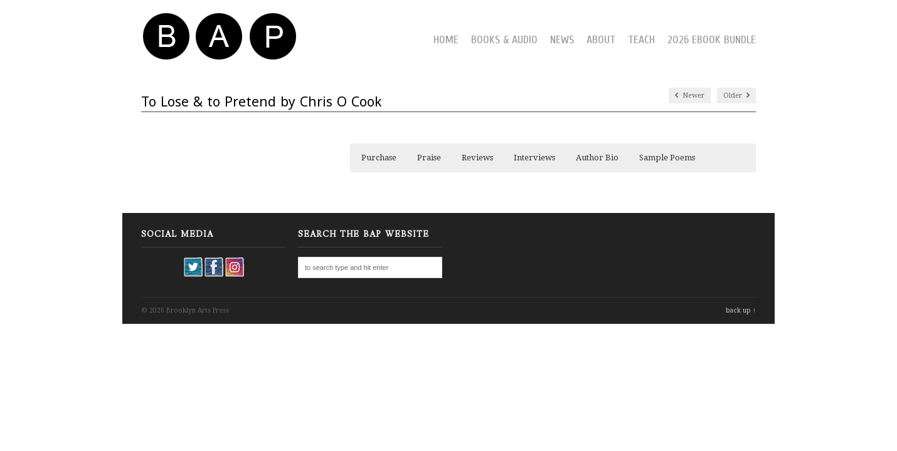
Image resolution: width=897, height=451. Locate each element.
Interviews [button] (534, 157)
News (562, 39)
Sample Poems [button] (667, 157)
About (600, 39)
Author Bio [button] (597, 157)
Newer (689, 95)
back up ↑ (741, 310)
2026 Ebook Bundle (711, 39)
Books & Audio (504, 39)
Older (736, 95)
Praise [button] (429, 157)
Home (446, 39)
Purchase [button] (378, 157)
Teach (641, 39)
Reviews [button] (477, 157)
